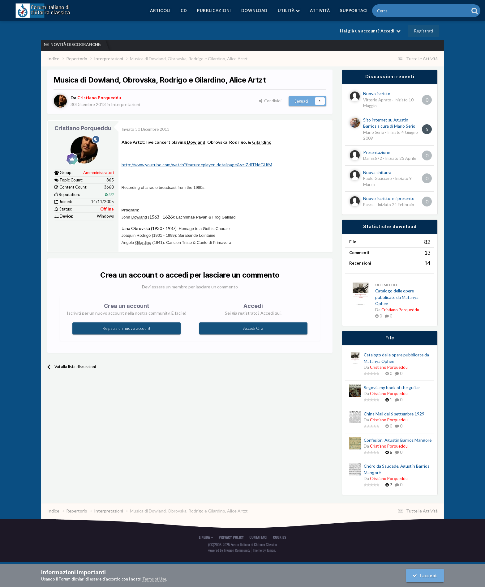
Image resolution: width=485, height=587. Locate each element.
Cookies (279, 537)
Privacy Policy (231, 537)
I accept (425, 575)
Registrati (423, 30)
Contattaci (258, 537)
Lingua (206, 537)
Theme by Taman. (264, 550)
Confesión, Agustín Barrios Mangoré (397, 440)
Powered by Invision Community (229, 550)
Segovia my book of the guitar (392, 387)
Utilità (289, 10)
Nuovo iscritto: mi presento (388, 198)
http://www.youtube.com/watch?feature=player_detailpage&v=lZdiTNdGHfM (197, 164)
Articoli (160, 10)
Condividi (270, 100)
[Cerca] (403, 10)
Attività (320, 10)
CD (184, 10)
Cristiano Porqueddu (82, 128)
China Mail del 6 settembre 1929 (394, 413)
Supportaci (353, 10)
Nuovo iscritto (376, 93)
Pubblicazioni (214, 10)
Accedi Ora (253, 328)
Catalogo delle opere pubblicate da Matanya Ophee (396, 297)
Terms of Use (154, 578)
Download (254, 10)
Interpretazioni (125, 104)
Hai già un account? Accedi (370, 30)
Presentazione (376, 152)
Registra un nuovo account (126, 328)
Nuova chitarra (377, 172)
